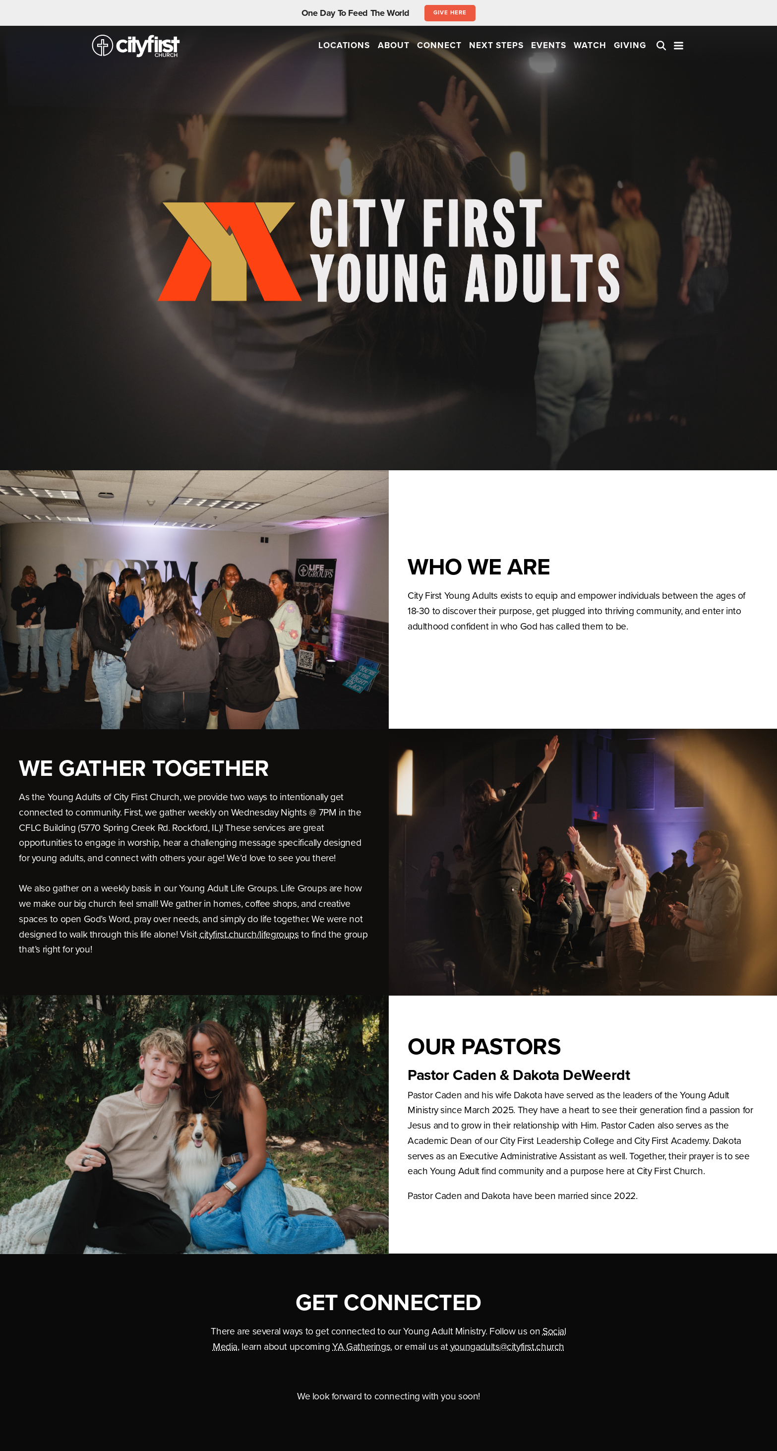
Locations (344, 45)
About (394, 45)
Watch (590, 45)
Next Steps (496, 45)
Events (548, 45)
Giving (630, 45)
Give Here (450, 12)
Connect (439, 45)
